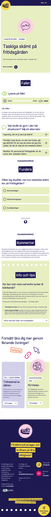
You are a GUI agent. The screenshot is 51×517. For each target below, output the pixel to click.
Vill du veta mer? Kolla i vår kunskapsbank (18, 321)
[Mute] (40, 101)
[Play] (5, 101)
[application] (25, 101)
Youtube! (46, 475)
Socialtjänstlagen (13, 208)
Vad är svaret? (25, 218)
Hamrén (33, 502)
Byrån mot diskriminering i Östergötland (29, 499)
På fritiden (33, 385)
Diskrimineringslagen (14, 199)
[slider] (22, 100)
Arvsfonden (10, 486)
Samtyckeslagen (13, 191)
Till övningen (8, 403)
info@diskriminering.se (26, 474)
